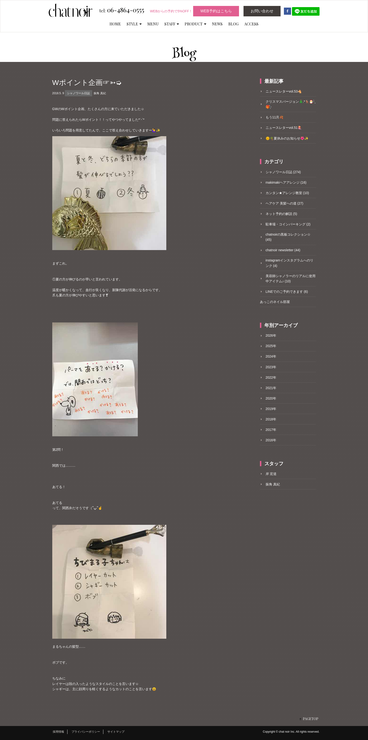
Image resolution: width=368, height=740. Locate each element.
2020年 (271, 398)
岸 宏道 (271, 474)
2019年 (271, 409)
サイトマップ (115, 731)
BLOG (233, 23)
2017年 (271, 430)
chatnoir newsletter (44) (283, 250)
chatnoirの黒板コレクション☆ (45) (288, 237)
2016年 (271, 440)
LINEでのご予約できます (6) (287, 291)
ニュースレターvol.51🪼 (284, 128)
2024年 (271, 356)
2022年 (271, 377)
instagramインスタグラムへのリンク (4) (289, 262)
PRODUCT (195, 23)
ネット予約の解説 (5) (281, 214)
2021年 (271, 388)
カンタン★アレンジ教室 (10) (287, 193)
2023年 (271, 367)
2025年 (271, 346)
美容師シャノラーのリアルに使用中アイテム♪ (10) (290, 278)
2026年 (271, 335)
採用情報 (58, 731)
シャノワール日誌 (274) (283, 172)
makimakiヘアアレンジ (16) (286, 182)
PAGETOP (310, 719)
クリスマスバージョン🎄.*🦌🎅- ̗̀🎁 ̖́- (290, 104)
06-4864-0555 (121, 10)
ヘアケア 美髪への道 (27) (284, 203)
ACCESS (251, 23)
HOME (115, 23)
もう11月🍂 (274, 117)
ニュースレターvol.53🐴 (284, 91)
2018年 (271, 419)
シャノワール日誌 (78, 93)
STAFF (171, 23)
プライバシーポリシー (86, 731)
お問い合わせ (262, 11)
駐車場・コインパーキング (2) (288, 224)
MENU (153, 23)
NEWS (217, 23)
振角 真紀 (100, 93)
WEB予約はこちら (216, 11)
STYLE (134, 23)
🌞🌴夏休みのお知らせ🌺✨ (287, 138)
